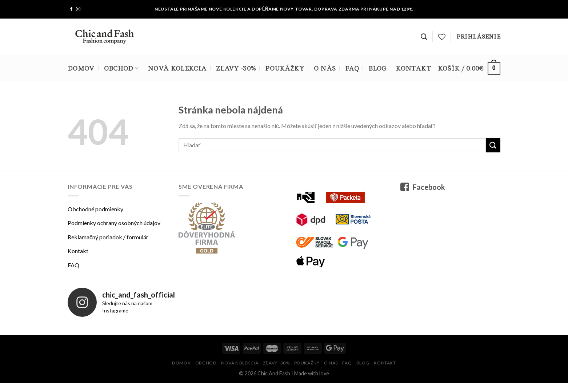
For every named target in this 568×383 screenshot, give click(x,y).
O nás (325, 68)
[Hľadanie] (424, 36)
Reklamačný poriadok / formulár (108, 237)
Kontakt (413, 68)
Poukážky (284, 68)
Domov (81, 68)
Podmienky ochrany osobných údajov (114, 222)
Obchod (121, 68)
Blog (377, 68)
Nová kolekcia (177, 68)
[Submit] (493, 145)
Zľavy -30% (236, 68)
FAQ (352, 68)
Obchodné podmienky (95, 209)
